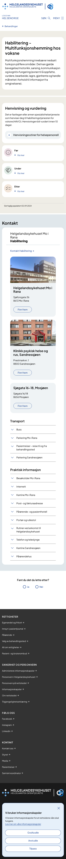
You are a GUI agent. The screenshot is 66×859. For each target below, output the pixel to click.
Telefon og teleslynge (28, 539)
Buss (19, 429)
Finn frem (23, 309)
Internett (21, 486)
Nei (41, 586)
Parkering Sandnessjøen (29, 457)
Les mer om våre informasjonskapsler (23, 824)
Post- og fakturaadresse (29, 503)
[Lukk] (59, 808)
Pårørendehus (24, 556)
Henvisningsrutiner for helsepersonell (36, 134)
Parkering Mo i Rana (26, 437)
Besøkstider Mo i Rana (28, 478)
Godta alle (33, 832)
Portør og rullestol (26, 520)
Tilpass (33, 848)
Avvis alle (33, 840)
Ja (28, 586)
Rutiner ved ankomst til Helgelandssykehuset (28, 530)
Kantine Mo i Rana (25, 494)
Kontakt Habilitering (21, 250)
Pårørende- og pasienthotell (31, 511)
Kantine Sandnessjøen (28, 547)
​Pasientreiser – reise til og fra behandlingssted (31, 447)
